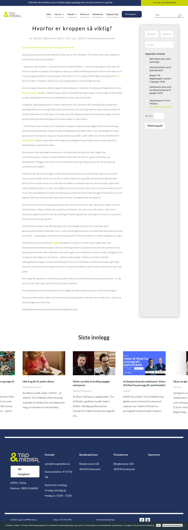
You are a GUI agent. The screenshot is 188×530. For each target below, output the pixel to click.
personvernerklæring (160, 106)
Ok (158, 525)
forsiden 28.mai (30, 92)
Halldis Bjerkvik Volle (48, 38)
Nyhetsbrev (98, 14)
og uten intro (66, 47)
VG (118, 76)
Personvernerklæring (105, 520)
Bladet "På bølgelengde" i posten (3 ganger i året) (160, 78)
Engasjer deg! (112, 14)
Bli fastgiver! (24, 471)
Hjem (48, 14)
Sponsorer (154, 454)
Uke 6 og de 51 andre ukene (38, 381)
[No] (184, 525)
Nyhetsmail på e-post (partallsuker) (160, 69)
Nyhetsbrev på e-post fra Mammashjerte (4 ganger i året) (160, 89)
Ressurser (84, 14)
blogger (55, 242)
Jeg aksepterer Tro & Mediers (160, 103)
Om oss (57, 14)
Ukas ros (177, 387)
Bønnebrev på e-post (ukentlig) (160, 60)
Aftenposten (28, 140)
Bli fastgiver (130, 14)
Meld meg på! (155, 125)
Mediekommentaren (101, 38)
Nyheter (127, 391)
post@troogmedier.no (57, 463)
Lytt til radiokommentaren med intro (40, 47)
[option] (94, 386)
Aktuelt (70, 14)
